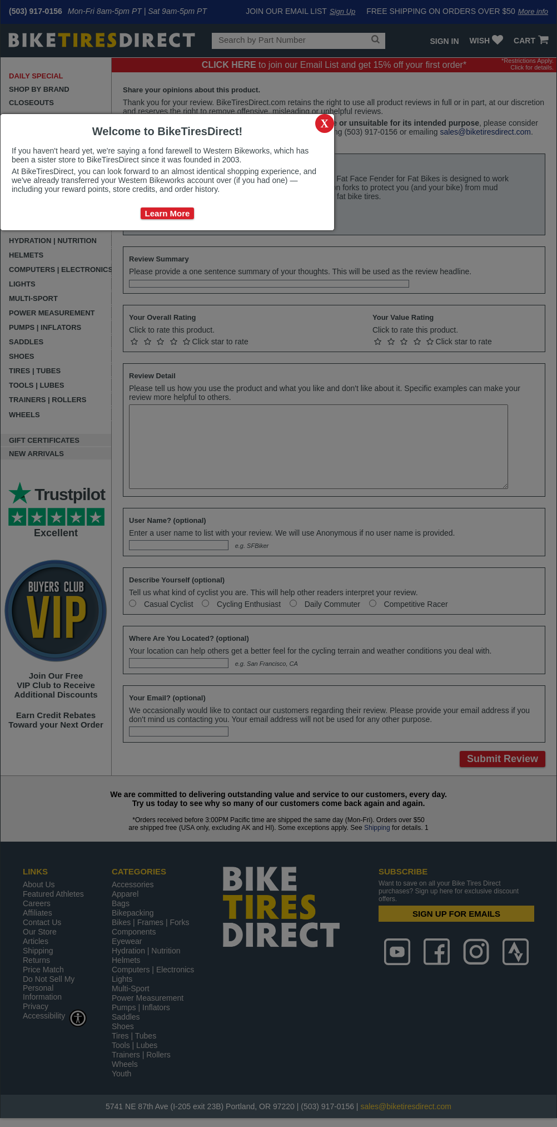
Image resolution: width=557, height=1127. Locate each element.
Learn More (167, 213)
